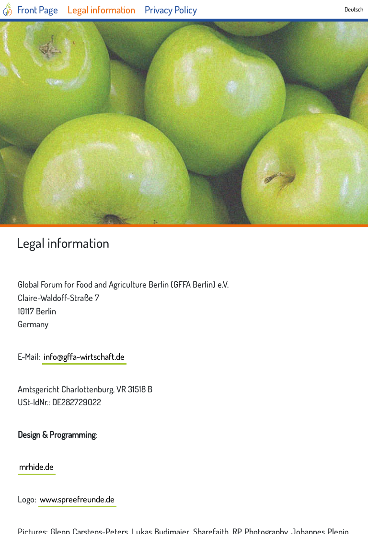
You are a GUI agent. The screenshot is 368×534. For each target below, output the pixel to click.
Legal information (101, 9)
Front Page (37, 9)
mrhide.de (36, 466)
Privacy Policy (171, 9)
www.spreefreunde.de (77, 498)
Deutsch (354, 9)
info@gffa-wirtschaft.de (84, 356)
